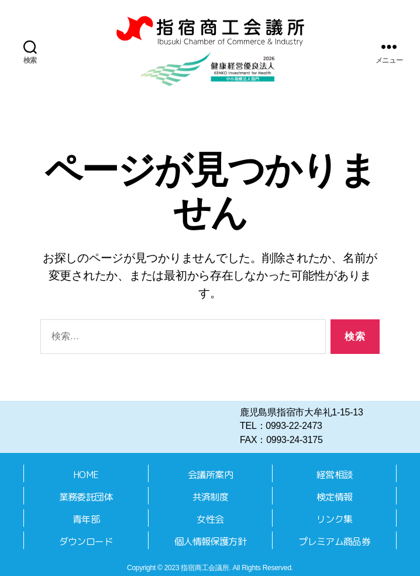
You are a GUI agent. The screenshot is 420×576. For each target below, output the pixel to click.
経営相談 (334, 474)
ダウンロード (86, 541)
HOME (85, 474)
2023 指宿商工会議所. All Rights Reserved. (228, 568)
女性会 (210, 519)
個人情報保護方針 (210, 541)
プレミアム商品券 (334, 541)
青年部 (86, 519)
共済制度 (210, 496)
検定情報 (334, 496)
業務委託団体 (86, 496)
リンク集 (334, 519)
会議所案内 (210, 474)
